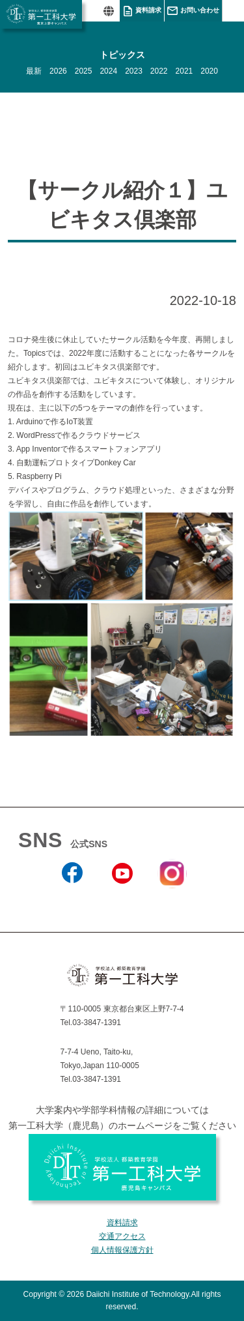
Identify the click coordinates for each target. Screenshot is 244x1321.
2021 (184, 71)
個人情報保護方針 (122, 1250)
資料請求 (148, 10)
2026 (58, 71)
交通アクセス (122, 1236)
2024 (108, 71)
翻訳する (108, 11)
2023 (133, 71)
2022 (159, 71)
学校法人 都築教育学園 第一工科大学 (41, 14)
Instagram (172, 896)
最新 (34, 71)
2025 (83, 71)
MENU (233, 11)
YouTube (122, 901)
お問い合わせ (199, 10)
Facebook (72, 901)
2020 (209, 71)
